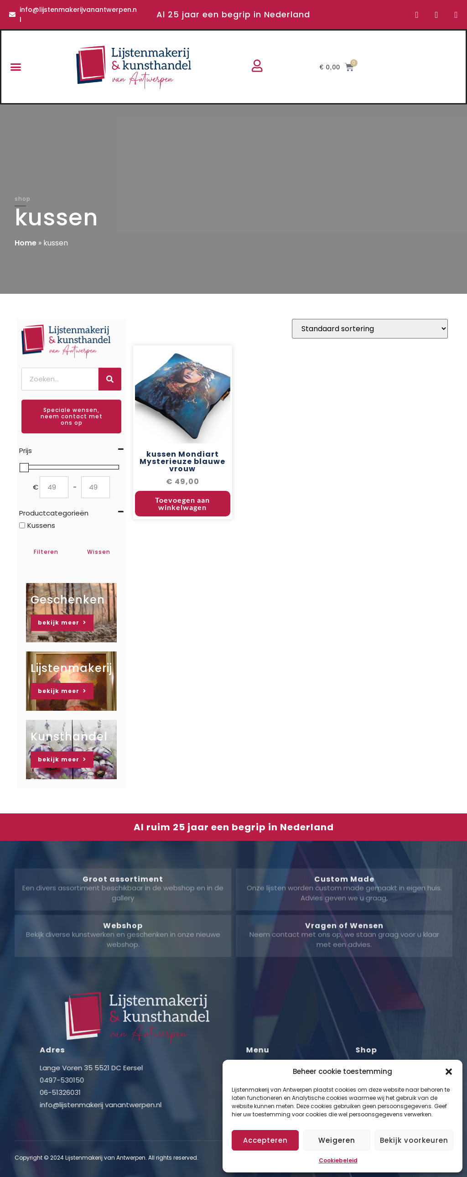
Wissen (98, 552)
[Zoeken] (110, 379)
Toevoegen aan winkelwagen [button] (182, 504)
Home (25, 243)
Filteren (46, 552)
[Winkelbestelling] (370, 329)
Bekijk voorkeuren (414, 1140)
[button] (448, 1071)
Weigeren (336, 1140)
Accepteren (265, 1140)
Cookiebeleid (338, 1160)
